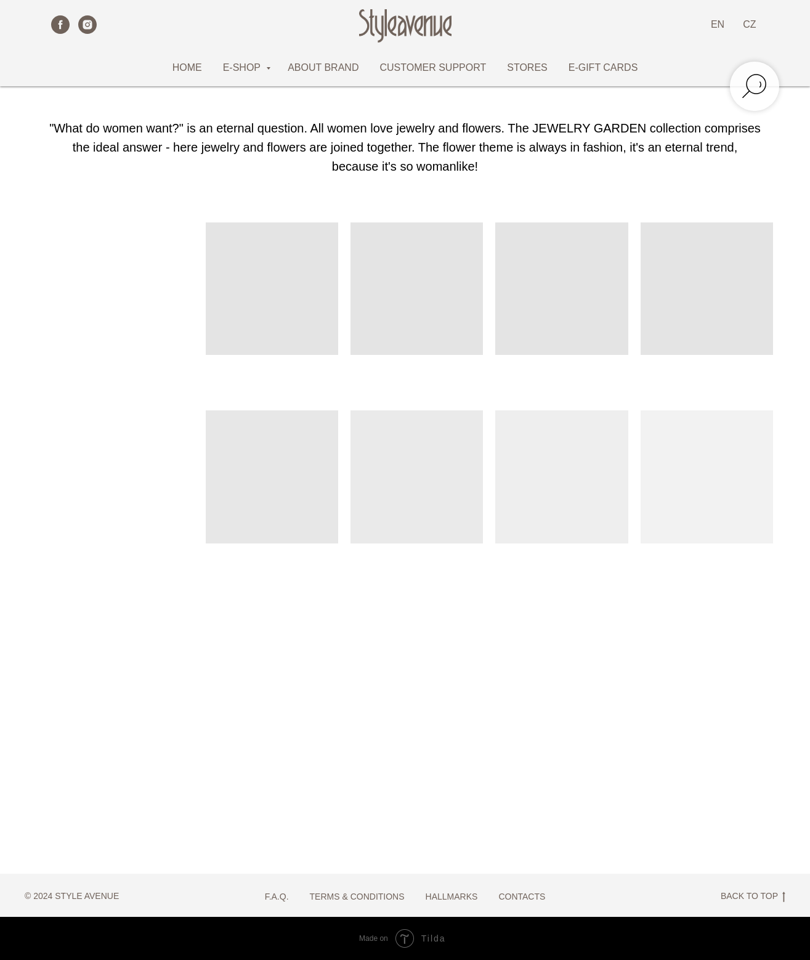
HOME (187, 67)
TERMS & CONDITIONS (357, 896)
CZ (749, 24)
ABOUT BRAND (323, 67)
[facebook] (60, 24)
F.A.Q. (277, 896)
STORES (527, 67)
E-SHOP (243, 67)
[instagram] (87, 24)
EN (717, 24)
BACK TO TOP (753, 896)
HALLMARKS (452, 896)
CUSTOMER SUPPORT (432, 67)
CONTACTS (521, 896)
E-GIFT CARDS (603, 67)
